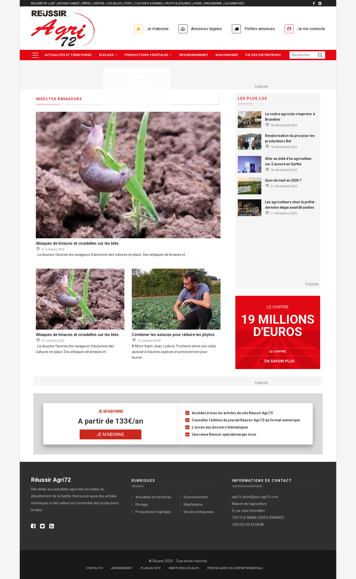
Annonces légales (206, 28)
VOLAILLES (114, 3)
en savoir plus (280, 361)
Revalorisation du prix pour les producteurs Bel (290, 138)
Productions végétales (148, 55)
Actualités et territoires (68, 55)
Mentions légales (184, 568)
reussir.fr (39, 3)
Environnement (193, 55)
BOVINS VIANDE (69, 3)
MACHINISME (213, 3)
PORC (128, 3)
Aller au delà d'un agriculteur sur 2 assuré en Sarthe (288, 161)
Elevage (141, 504)
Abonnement (121, 568)
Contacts (94, 568)
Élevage (108, 55)
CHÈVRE (99, 3)
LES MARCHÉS (234, 3)
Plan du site (150, 568)
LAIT (52, 3)
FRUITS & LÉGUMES (178, 3)
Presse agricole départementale (235, 568)
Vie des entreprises (263, 55)
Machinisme (227, 55)
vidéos (64, 503)
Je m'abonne (158, 28)
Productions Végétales (153, 512)
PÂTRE (86, 3)
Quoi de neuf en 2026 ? (283, 180)
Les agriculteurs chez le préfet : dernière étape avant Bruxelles (291, 204)
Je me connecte (311, 28)
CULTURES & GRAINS (148, 3)
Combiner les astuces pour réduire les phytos (173, 334)
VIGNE (197, 3)
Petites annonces (260, 28)
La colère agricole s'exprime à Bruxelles (290, 116)
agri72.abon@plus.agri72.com (255, 497)
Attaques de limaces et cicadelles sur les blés (77, 243)
